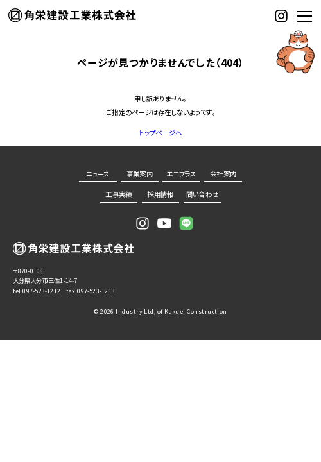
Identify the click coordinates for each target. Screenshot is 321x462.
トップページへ (160, 132)
